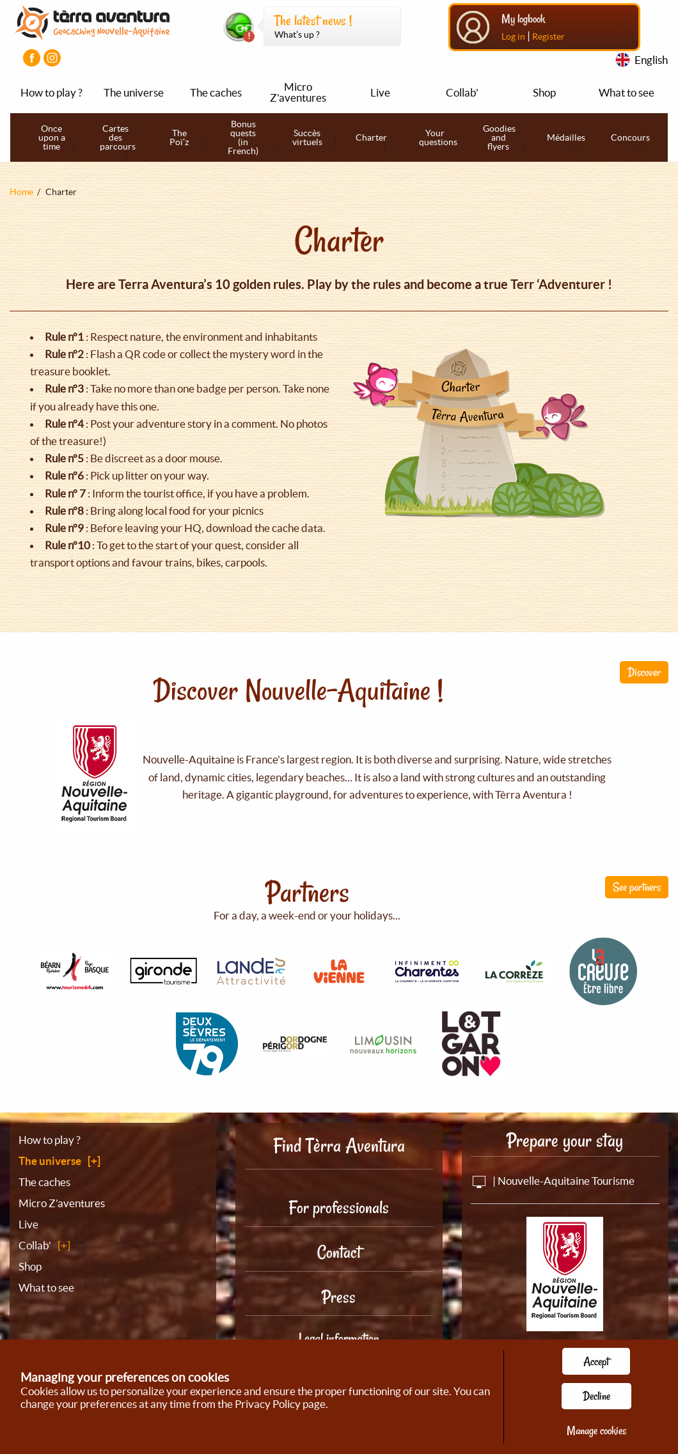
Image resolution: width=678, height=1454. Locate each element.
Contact (339, 1252)
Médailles (566, 137)
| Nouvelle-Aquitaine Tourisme (553, 1181)
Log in (513, 36)
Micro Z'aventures (298, 92)
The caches (216, 92)
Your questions (438, 137)
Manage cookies (596, 1430)
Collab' (462, 92)
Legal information (339, 1338)
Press (339, 1297)
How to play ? (51, 92)
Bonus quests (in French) (243, 137)
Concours (630, 137)
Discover (644, 672)
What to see (626, 92)
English (651, 60)
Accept (596, 1361)
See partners (637, 887)
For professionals (338, 1207)
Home (21, 192)
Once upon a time (51, 137)
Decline (596, 1395)
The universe (134, 92)
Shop (544, 92)
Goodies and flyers (499, 137)
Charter (371, 137)
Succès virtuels (307, 137)
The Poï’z (179, 137)
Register (548, 36)
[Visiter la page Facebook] (31, 57)
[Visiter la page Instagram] (52, 57)
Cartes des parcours (118, 137)
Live (380, 92)
